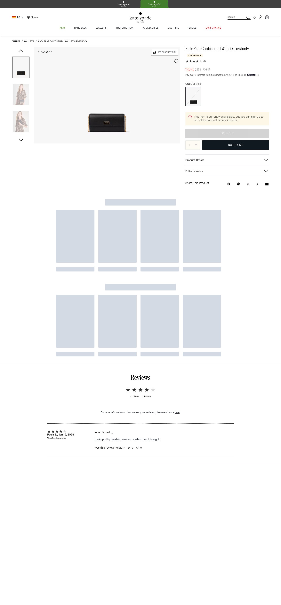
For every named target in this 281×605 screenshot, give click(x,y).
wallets (29, 41)
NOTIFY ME (236, 145)
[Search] (233, 17)
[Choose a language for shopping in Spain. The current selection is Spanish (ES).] (18, 17)
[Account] (260, 17)
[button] (21, 68)
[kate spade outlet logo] (140, 17)
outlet (16, 41)
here (177, 243)
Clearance (45, 52)
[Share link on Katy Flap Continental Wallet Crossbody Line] (238, 184)
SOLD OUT (227, 133)
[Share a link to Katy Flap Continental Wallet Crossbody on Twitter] (257, 184)
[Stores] (32, 17)
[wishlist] (176, 61)
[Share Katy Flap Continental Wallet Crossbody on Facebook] (228, 184)
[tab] (123, 4)
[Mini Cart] (267, 17)
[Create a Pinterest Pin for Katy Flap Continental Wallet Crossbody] (247, 184)
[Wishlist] (254, 17)
